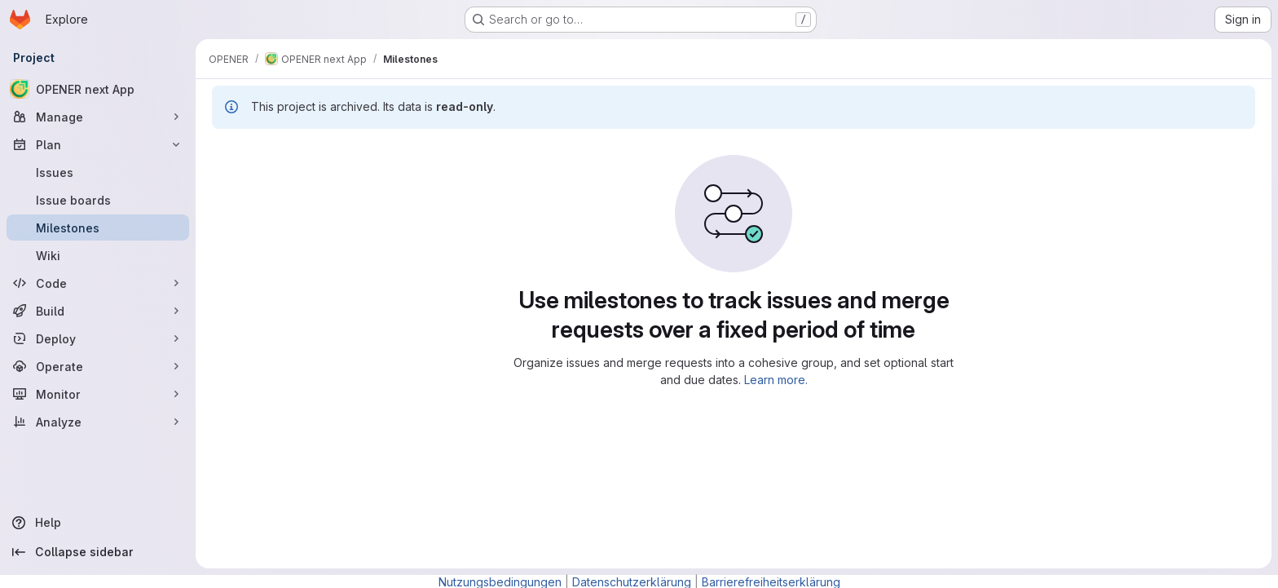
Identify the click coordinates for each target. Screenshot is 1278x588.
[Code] (98, 283)
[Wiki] (98, 255)
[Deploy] (98, 338)
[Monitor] (98, 394)
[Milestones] (98, 227)
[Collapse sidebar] (98, 552)
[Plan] (98, 144)
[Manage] (98, 117)
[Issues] (98, 172)
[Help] (98, 523)
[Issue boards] (98, 200)
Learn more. (776, 380)
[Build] (98, 311)
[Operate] (98, 366)
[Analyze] (98, 422)
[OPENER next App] (98, 89)
